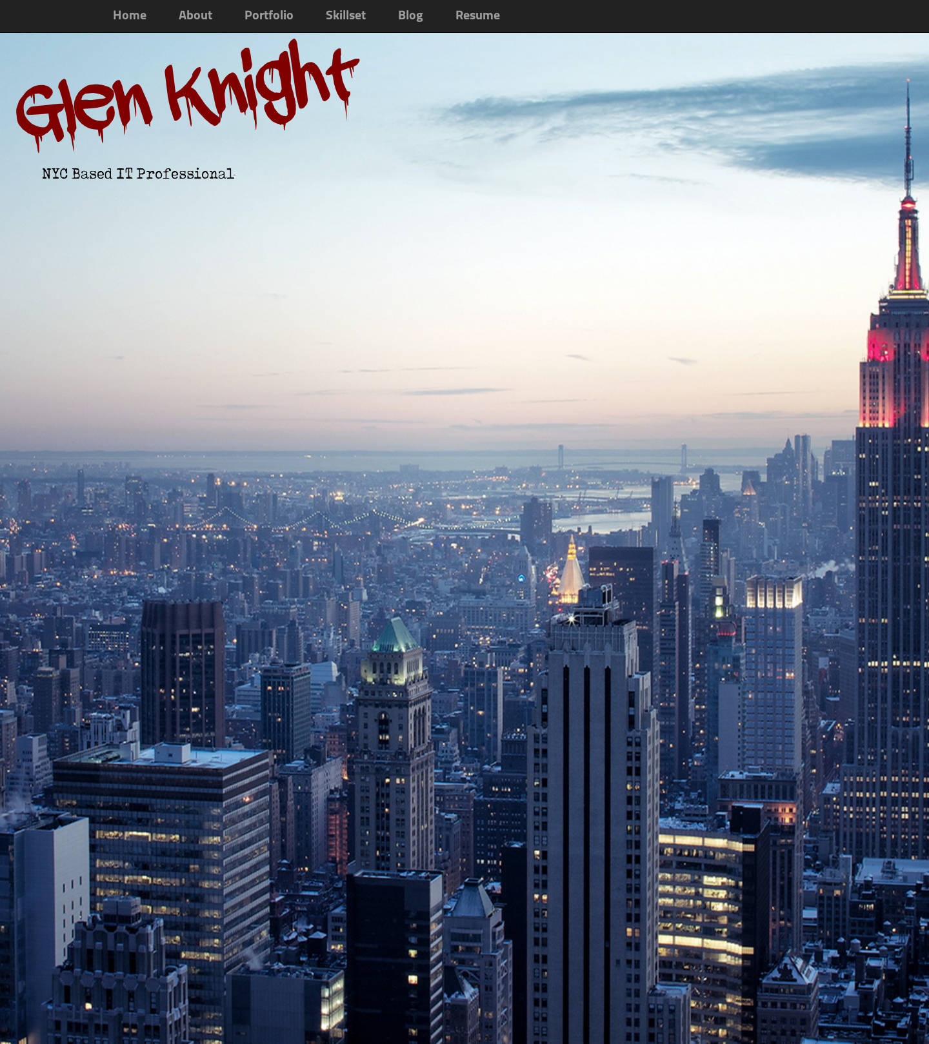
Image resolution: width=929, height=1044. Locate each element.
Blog (410, 16)
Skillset (346, 16)
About (195, 16)
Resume (477, 16)
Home (129, 16)
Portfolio (269, 16)
